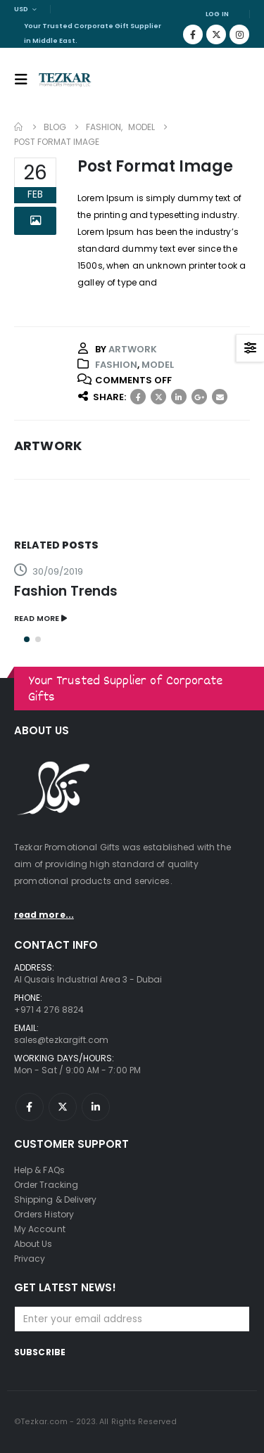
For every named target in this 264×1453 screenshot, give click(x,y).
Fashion (116, 364)
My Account (39, 1229)
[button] (26, 639)
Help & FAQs (39, 1170)
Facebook (138, 396)
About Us (33, 1244)
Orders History (44, 1214)
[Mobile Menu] (25, 79)
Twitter (158, 396)
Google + (199, 396)
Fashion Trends (66, 591)
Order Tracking (46, 1185)
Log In (217, 13)
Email (219, 396)
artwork (132, 349)
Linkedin (96, 1107)
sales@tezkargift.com (61, 1040)
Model (158, 364)
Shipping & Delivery (55, 1199)
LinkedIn (179, 396)
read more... (44, 915)
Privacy (29, 1259)
